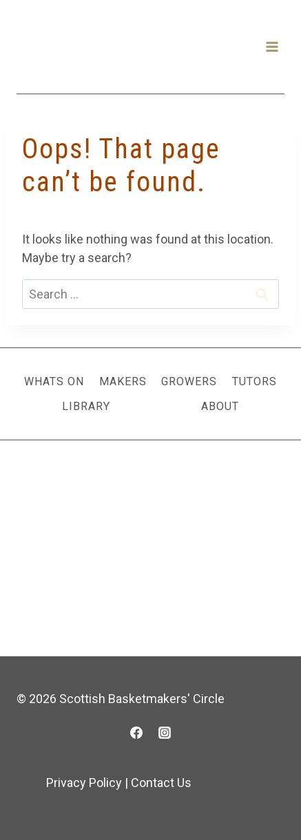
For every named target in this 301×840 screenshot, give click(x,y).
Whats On (54, 381)
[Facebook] (136, 732)
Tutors (254, 381)
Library (86, 406)
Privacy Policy (84, 782)
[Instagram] (164, 732)
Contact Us (161, 782)
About (220, 406)
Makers (123, 381)
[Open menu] (271, 46)
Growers (189, 381)
